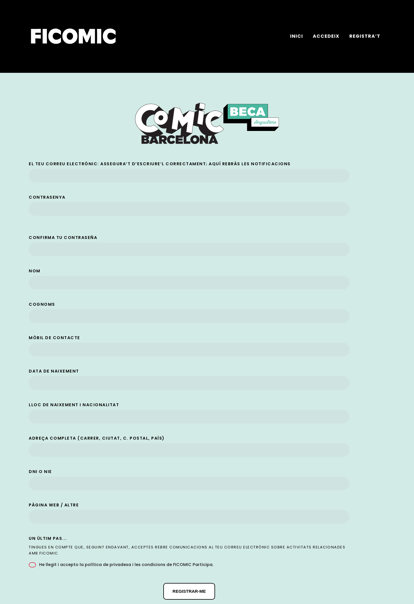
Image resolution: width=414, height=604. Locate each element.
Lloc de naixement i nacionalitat (74, 405)
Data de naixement (54, 371)
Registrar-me (189, 591)
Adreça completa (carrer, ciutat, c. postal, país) (97, 438)
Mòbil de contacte (54, 338)
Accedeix (326, 36)
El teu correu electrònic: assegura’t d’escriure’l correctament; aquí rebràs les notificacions (160, 164)
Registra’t (364, 36)
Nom (35, 271)
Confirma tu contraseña (63, 237)
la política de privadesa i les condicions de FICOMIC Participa (146, 564)
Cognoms (42, 304)
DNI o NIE (40, 471)
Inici (296, 36)
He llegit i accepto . (121, 564)
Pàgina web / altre (54, 505)
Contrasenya (47, 197)
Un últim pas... (48, 538)
